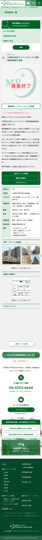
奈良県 (6, 485)
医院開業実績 (26, 477)
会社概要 (7, 531)
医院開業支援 (26, 464)
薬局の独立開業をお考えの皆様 (23, 428)
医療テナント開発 (8, 496)
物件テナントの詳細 (26, 173)
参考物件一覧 (26, 482)
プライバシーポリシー (16, 516)
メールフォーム (24, 410)
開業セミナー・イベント (30, 496)
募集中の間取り (27, 178)
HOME (4, 464)
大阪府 (6, 472)
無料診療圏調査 (29, 467)
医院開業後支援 (27, 472)
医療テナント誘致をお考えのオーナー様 (11, 500)
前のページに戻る (21, 344)
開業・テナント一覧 (9, 469)
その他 (6, 491)
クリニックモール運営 (11, 504)
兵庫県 (6, 475)
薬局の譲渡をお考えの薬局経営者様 (23, 434)
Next (39, 255)
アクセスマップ (27, 182)
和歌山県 (7, 482)
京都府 (6, 478)
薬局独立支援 (26, 500)
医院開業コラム (7, 509)
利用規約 (28, 516)
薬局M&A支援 (26, 505)
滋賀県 (6, 488)
